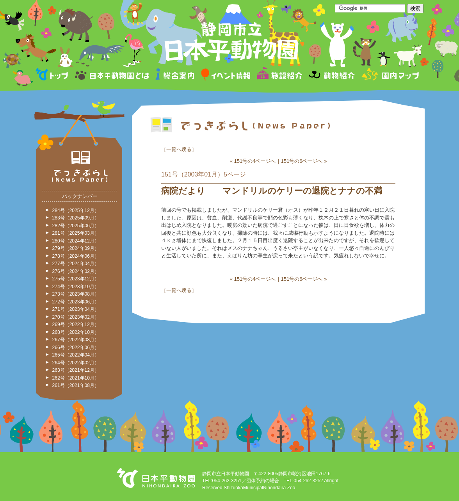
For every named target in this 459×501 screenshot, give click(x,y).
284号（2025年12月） (75, 210)
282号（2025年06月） (75, 225)
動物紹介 (331, 75)
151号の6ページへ (302, 161)
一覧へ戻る (179, 149)
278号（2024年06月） (75, 256)
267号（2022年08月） (75, 339)
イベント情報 (226, 75)
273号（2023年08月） (75, 294)
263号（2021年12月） (75, 370)
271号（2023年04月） (75, 309)
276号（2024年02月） (75, 271)
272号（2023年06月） (75, 302)
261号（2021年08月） (75, 385)
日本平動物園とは (112, 75)
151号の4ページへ (255, 161)
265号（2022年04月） (75, 355)
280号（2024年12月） (75, 241)
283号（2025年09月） (75, 218)
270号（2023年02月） (75, 317)
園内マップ (389, 75)
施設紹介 (279, 75)
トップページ (53, 75)
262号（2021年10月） (75, 378)
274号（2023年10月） (75, 286)
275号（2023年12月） (75, 279)
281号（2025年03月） (75, 233)
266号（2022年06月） (75, 347)
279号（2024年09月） (75, 248)
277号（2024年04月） (75, 263)
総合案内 (175, 75)
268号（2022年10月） (75, 332)
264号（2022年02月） (75, 362)
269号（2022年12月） (75, 324)
